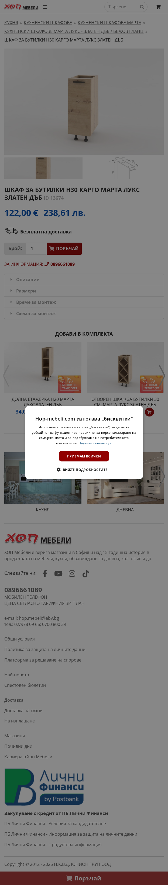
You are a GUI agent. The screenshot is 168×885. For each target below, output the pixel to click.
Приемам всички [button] (84, 456)
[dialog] (84, 442)
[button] (83, 469)
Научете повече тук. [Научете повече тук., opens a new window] (95, 443)
